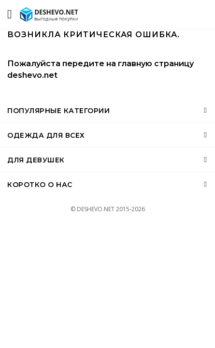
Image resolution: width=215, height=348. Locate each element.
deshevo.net (32, 75)
